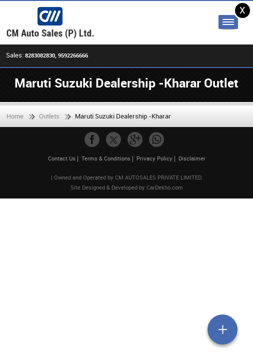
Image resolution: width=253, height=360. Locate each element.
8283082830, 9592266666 (56, 55)
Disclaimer (192, 158)
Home (15, 116)
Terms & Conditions (106, 158)
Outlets (49, 116)
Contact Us (62, 158)
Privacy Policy (154, 158)
